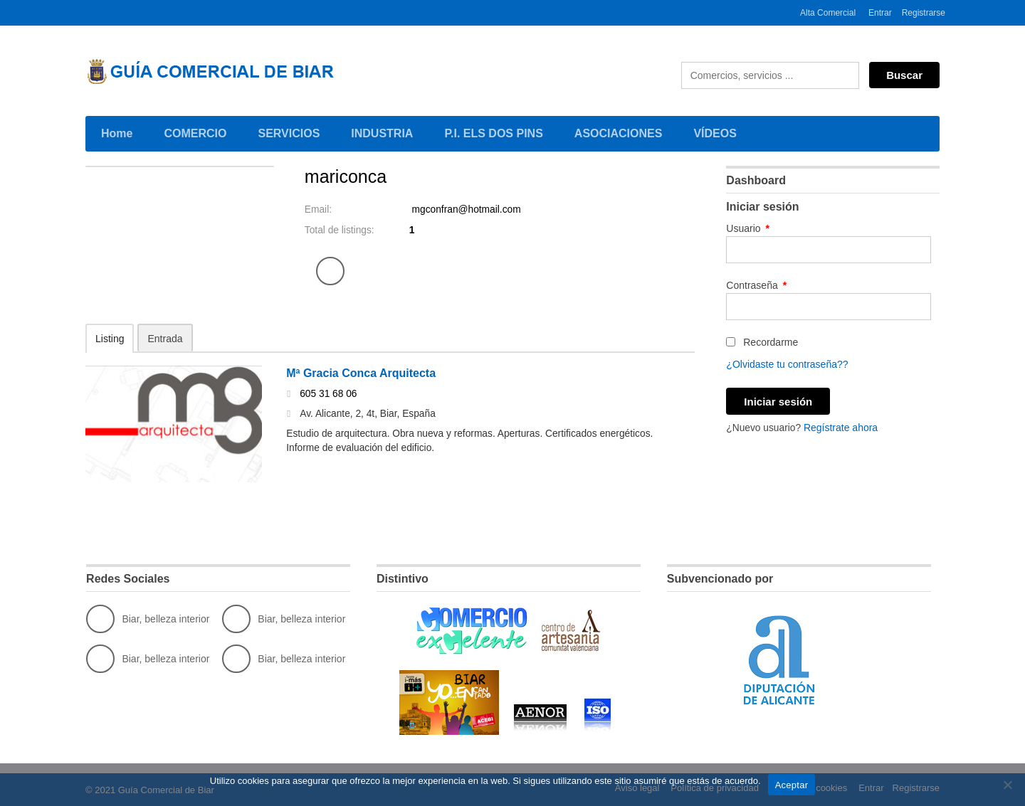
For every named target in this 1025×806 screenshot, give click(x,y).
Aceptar (792, 785)
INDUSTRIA (384, 131)
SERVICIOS (291, 131)
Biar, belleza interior (147, 619)
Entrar (880, 13)
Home (116, 133)
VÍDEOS (714, 133)
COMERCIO (197, 131)
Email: (318, 210)
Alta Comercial (828, 13)
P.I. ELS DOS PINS (493, 133)
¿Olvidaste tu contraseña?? (787, 364)
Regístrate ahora (842, 427)
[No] (1007, 785)
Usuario (747, 228)
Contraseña (756, 285)
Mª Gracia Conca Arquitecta (361, 374)
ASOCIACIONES (621, 131)
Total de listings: (340, 230)
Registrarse (923, 13)
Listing (109, 338)
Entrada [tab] (164, 338)
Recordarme (762, 342)
